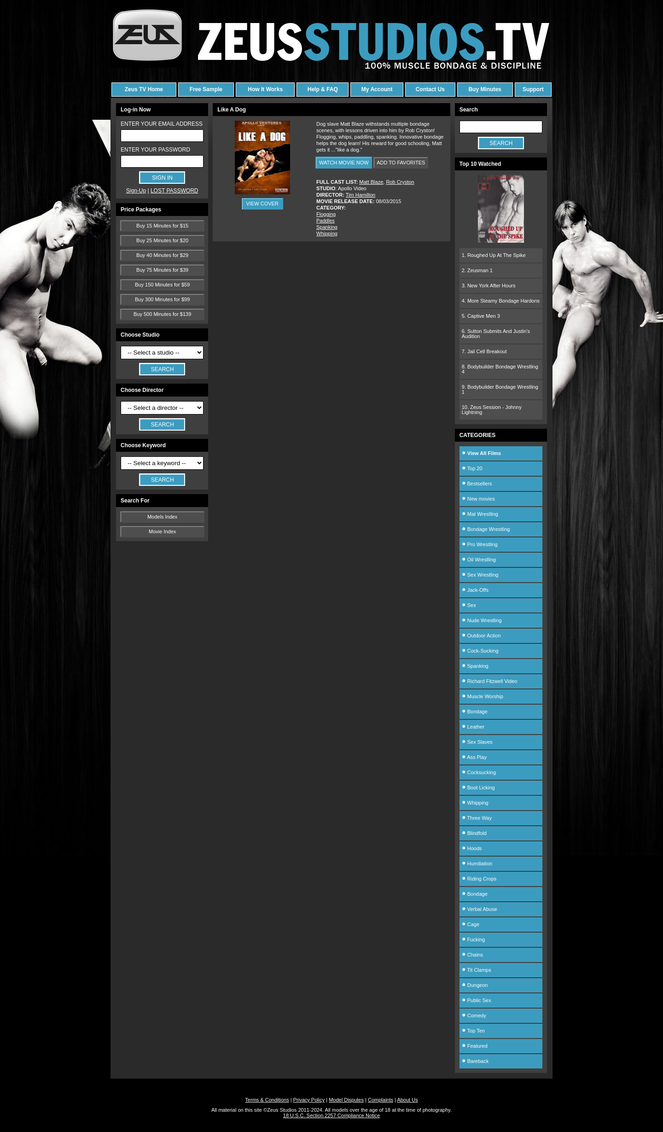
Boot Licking (478, 787)
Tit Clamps (476, 970)
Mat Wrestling (480, 514)
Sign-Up (136, 190)
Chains (472, 954)
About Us (407, 1100)
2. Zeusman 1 (477, 270)
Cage (470, 924)
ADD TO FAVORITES (401, 162)
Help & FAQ (323, 89)
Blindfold (474, 833)
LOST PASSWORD (174, 190)
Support (533, 89)
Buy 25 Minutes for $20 (162, 240)
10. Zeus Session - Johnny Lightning (492, 409)
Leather (473, 726)
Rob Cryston (400, 182)
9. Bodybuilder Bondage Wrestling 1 (500, 389)
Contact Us (430, 89)
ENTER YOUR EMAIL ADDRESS (162, 124)
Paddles (325, 220)
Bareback (475, 1061)
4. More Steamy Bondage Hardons (501, 300)
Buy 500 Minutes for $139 (162, 314)
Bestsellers (477, 483)
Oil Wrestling (479, 559)
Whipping (326, 233)
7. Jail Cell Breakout (484, 351)
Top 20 (472, 468)
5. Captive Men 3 (481, 316)
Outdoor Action (481, 635)
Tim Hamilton (360, 195)
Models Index (162, 516)
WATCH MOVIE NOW (344, 162)
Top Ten (473, 1030)
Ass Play (474, 757)
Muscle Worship (482, 696)
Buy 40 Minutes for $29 (162, 255)
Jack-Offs (475, 590)
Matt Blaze (371, 182)
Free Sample (206, 89)
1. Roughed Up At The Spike (494, 255)
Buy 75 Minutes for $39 (162, 270)
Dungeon (475, 985)
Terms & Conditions (267, 1100)
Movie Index (162, 531)
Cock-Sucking (480, 651)
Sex (469, 605)
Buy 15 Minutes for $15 (162, 225)
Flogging (326, 214)
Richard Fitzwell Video (490, 681)
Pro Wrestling (480, 544)
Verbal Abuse (479, 909)
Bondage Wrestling (486, 529)
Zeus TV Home (144, 89)
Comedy (474, 1015)
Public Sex (476, 1000)
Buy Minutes (484, 89)
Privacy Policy (309, 1100)
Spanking (326, 227)
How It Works (265, 89)
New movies (478, 499)
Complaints (380, 1100)
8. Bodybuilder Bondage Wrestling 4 (500, 369)
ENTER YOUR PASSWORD (155, 149)
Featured (475, 1046)
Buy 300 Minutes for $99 (162, 299)
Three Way (477, 818)
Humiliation (477, 863)
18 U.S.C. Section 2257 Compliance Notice (331, 1115)
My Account (377, 89)
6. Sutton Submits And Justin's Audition (496, 333)
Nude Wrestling (482, 620)
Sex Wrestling (480, 575)
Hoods (472, 848)
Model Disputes (346, 1100)
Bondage (475, 711)
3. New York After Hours (489, 285)
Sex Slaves (477, 742)
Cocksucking (479, 772)
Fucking (473, 939)
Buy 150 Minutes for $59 (162, 284)
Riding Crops (479, 878)
